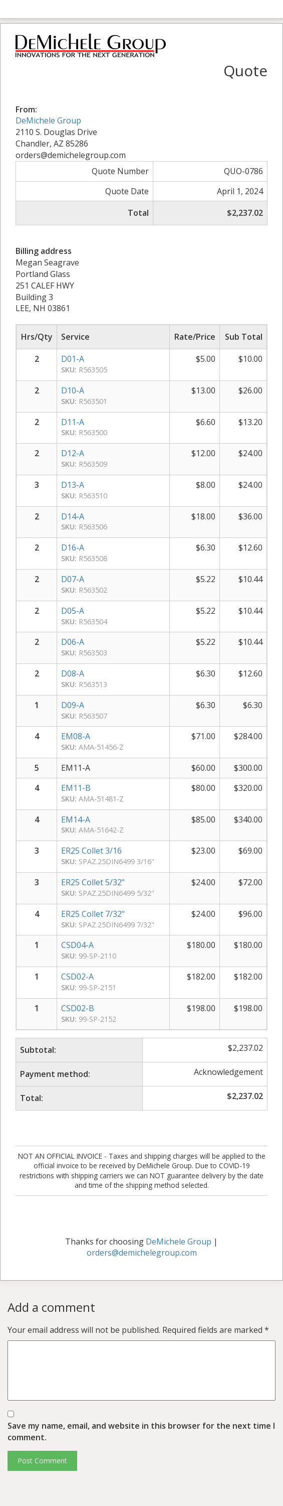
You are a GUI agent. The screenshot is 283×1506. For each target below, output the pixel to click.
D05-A (72, 610)
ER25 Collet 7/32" (93, 913)
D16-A (72, 547)
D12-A (72, 453)
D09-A (72, 705)
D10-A (72, 390)
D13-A (72, 484)
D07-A (72, 579)
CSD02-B (77, 1008)
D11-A (72, 422)
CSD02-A (77, 976)
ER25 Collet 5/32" (93, 882)
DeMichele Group (48, 120)
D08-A (72, 673)
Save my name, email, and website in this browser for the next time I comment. (141, 1431)
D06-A (72, 641)
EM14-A (75, 819)
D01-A (72, 358)
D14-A (72, 516)
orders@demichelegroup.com (142, 1252)
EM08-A (75, 736)
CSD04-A (77, 944)
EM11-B (76, 787)
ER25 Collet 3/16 (91, 850)
